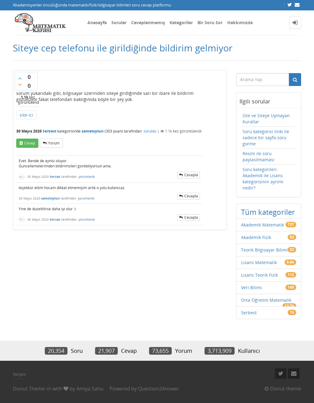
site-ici (26, 115)
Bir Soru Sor (210, 22)
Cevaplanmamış (148, 22)
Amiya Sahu (89, 388)
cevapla (191, 174)
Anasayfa (97, 22)
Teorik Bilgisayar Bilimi (264, 250)
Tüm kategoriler (268, 212)
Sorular (119, 22)
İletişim (19, 374)
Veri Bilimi (251, 287)
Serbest (49, 131)
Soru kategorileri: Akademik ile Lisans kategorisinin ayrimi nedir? (263, 178)
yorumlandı (86, 176)
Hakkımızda (240, 22)
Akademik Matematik (262, 225)
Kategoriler (181, 22)
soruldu (150, 131)
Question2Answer (158, 388)
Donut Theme (29, 388)
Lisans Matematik (259, 262)
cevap (29, 143)
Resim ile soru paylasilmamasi (258, 156)
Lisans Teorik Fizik (259, 275)
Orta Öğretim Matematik (266, 300)
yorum (53, 143)
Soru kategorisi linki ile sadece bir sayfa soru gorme (266, 138)
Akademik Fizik (256, 237)
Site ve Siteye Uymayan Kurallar (266, 119)
